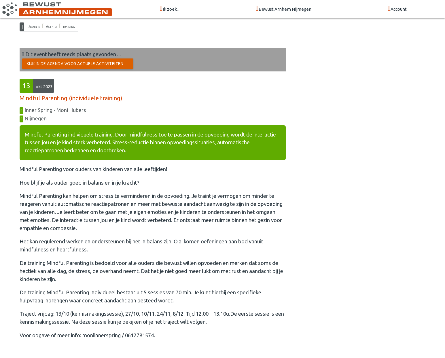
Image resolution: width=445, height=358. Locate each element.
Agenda (51, 26)
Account (397, 9)
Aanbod (34, 26)
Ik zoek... (169, 9)
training (69, 26)
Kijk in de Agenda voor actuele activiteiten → (78, 63)
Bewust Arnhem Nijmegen (283, 9)
